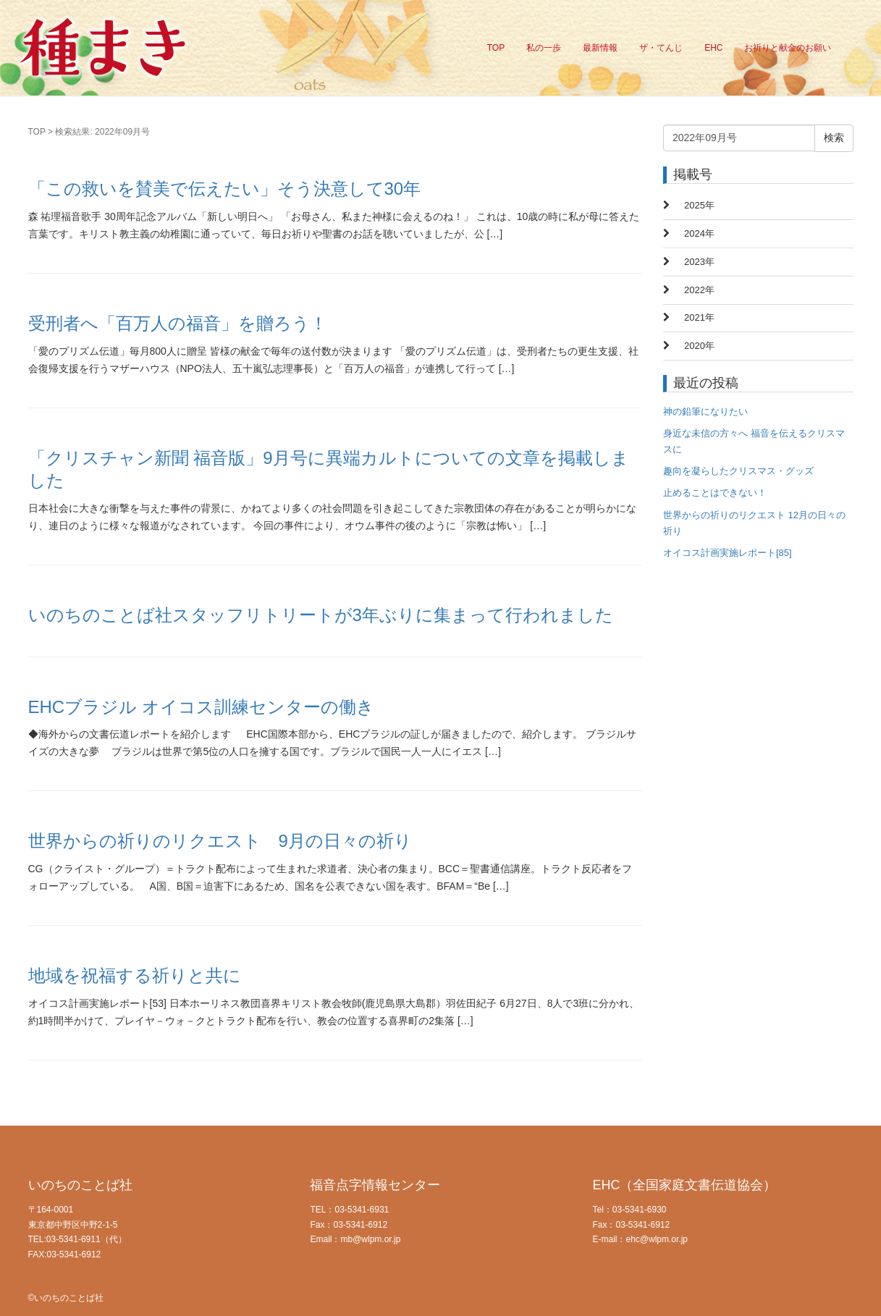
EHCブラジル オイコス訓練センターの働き (201, 707)
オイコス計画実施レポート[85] (727, 552)
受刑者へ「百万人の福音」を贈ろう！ (177, 323)
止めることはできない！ (715, 492)
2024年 (699, 233)
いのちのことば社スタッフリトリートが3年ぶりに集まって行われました (320, 615)
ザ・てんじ (661, 48)
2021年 (699, 317)
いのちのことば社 (80, 1185)
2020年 (699, 345)
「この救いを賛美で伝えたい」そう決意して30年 (224, 188)
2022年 (699, 289)
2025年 (699, 205)
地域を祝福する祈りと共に (134, 975)
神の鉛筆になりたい (705, 411)
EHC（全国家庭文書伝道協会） (684, 1185)
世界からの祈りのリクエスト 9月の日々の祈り (220, 841)
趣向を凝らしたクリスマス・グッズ (738, 470)
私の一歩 (543, 48)
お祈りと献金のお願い (787, 48)
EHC (713, 48)
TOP (496, 48)
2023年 (699, 261)
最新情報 (600, 48)
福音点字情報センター (375, 1185)
